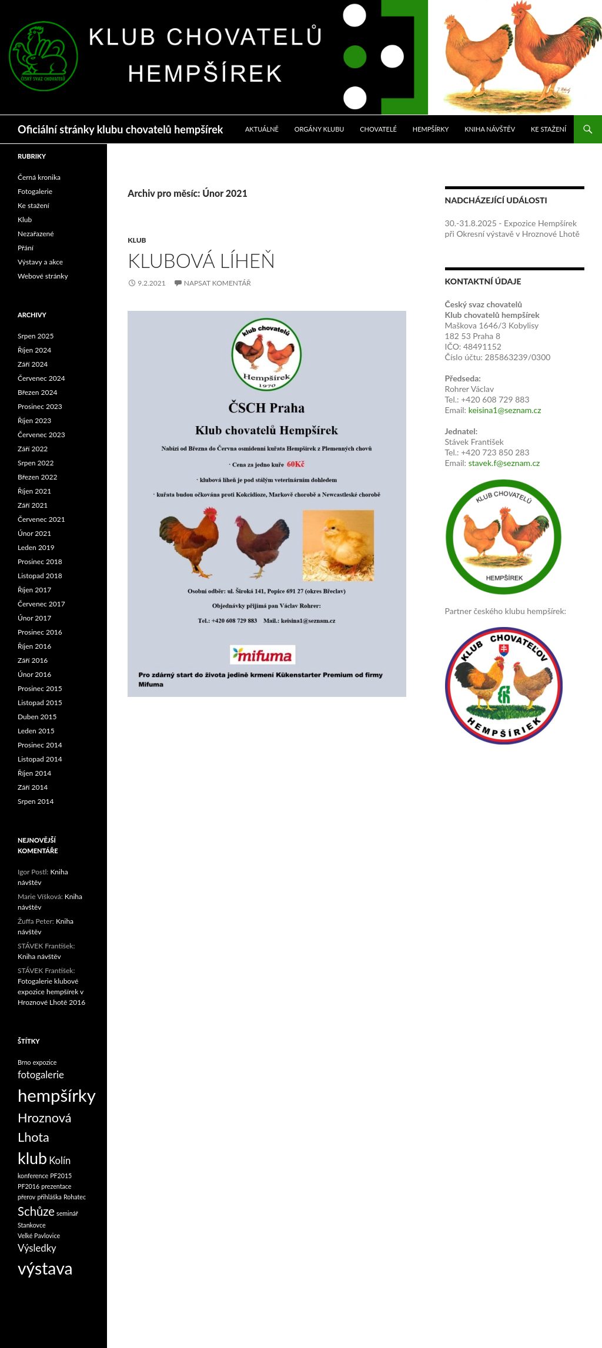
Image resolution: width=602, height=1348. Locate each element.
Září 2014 (33, 787)
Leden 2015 (36, 730)
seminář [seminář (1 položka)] (67, 1213)
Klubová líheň (201, 260)
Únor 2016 (34, 674)
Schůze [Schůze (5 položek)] (36, 1211)
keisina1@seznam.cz (505, 410)
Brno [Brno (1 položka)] (24, 1062)
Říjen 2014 (34, 773)
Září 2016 (33, 660)
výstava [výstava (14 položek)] (45, 1268)
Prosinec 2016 (40, 632)
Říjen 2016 (34, 646)
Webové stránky (43, 275)
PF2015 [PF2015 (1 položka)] (61, 1175)
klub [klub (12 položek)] (32, 1158)
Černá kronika (39, 177)
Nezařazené (36, 233)
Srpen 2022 (35, 462)
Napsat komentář (217, 283)
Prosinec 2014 (40, 744)
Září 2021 (33, 505)
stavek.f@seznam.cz (504, 463)
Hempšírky (431, 129)
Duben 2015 (37, 716)
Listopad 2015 (40, 702)
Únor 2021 (34, 533)
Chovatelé (378, 129)
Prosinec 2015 (40, 688)
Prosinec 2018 (40, 561)
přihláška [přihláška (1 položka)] (49, 1197)
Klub (137, 240)
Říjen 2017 (34, 589)
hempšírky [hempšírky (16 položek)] (57, 1095)
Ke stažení (548, 129)
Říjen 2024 (34, 350)
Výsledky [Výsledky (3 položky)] (37, 1248)
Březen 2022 (37, 476)
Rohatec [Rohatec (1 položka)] (74, 1197)
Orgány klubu (320, 129)
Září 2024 (33, 364)
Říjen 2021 (34, 491)
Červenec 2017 (41, 603)
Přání (26, 247)
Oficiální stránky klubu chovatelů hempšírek (120, 129)
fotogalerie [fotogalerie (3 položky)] (41, 1075)
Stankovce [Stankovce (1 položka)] (32, 1225)
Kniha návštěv (489, 129)
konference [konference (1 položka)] (33, 1175)
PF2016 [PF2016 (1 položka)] (28, 1186)
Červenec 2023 (41, 434)
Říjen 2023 (34, 420)
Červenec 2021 (41, 519)
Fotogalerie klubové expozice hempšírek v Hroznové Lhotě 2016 (51, 992)
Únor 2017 (34, 617)
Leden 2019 (36, 547)
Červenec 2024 (41, 378)
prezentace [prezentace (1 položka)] (56, 1186)
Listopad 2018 (40, 575)
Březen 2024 (37, 392)
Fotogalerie (35, 191)
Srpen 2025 (35, 335)
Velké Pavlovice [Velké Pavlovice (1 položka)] (39, 1235)
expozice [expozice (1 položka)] (45, 1062)
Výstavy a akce (40, 261)
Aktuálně (262, 129)
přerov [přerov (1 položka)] (26, 1197)
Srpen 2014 (35, 801)
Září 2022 (33, 448)
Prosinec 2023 (40, 406)
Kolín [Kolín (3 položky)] (60, 1160)
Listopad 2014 (40, 759)
